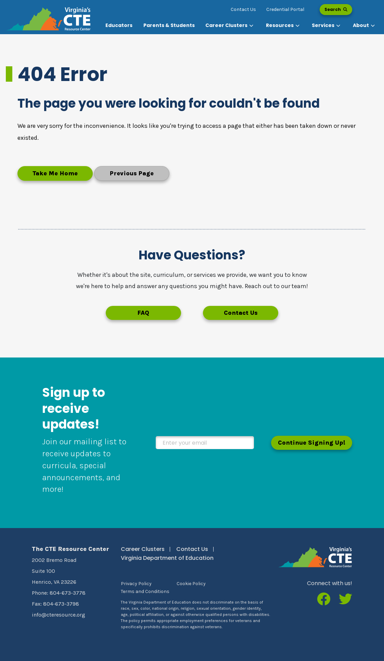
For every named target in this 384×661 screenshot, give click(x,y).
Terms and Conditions (145, 591)
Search (335, 9)
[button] (230, 25)
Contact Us (243, 9)
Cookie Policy (191, 583)
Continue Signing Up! (311, 442)
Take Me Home (55, 173)
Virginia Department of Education (167, 558)
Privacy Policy (136, 583)
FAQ (143, 312)
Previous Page (132, 173)
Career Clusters (143, 549)
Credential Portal (285, 9)
